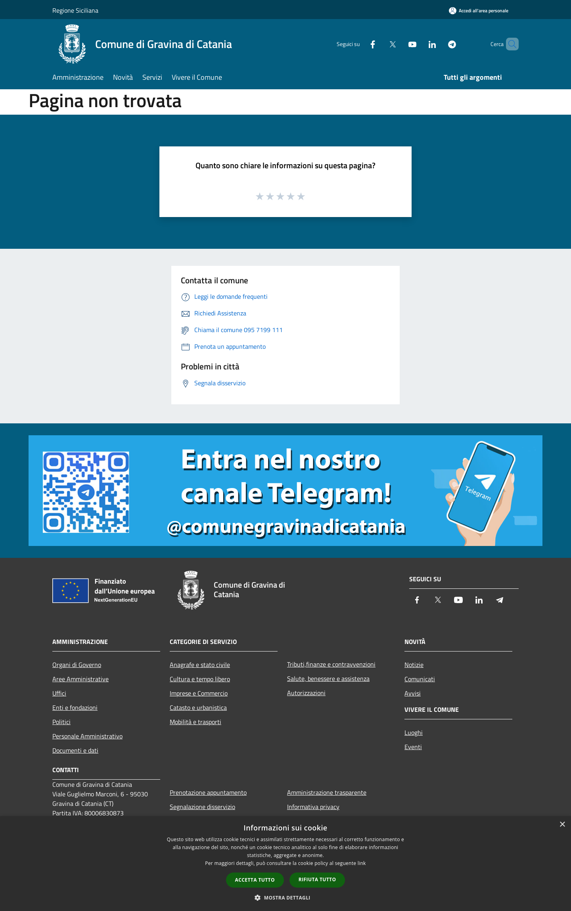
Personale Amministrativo (87, 736)
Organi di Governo (76, 664)
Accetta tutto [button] (255, 879)
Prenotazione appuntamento (208, 792)
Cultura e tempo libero (200, 679)
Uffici (59, 693)
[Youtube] (399, 43)
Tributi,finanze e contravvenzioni (331, 664)
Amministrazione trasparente (326, 792)
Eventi (413, 746)
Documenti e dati (75, 750)
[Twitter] (379, 43)
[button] (285, 897)
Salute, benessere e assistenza (328, 678)
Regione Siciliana (75, 10)
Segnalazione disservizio (202, 806)
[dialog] (285, 863)
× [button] (562, 825)
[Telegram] (438, 43)
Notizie (413, 664)
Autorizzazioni (306, 693)
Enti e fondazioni (75, 707)
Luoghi (413, 732)
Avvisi (412, 693)
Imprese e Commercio (199, 693)
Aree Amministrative (80, 679)
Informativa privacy (313, 806)
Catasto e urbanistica (198, 707)
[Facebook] (359, 43)
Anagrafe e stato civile (200, 664)
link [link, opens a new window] (362, 863)
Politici (61, 721)
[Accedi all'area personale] (479, 10)
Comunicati (419, 679)
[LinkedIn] (419, 43)
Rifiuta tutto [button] (317, 879)
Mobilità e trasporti (195, 721)
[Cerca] (509, 44)
